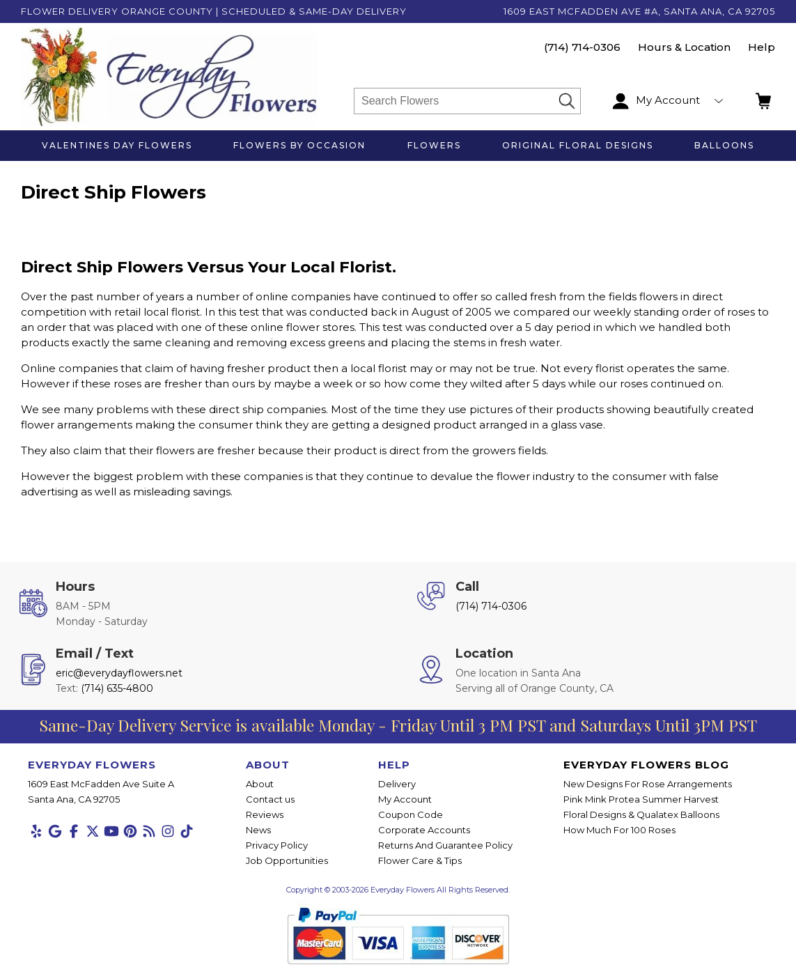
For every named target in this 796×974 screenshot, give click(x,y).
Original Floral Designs (577, 145)
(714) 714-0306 (582, 47)
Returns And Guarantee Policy (445, 845)
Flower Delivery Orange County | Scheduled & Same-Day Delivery (214, 11)
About (260, 783)
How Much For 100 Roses (619, 829)
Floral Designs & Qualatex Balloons (641, 814)
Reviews (264, 814)
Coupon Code (410, 814)
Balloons (724, 145)
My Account (405, 799)
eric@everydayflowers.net (119, 673)
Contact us (270, 799)
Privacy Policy (277, 845)
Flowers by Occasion (299, 145)
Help (761, 47)
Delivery (397, 783)
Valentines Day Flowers (117, 145)
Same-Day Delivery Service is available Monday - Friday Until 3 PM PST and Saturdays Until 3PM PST (398, 725)
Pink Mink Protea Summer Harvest (641, 799)
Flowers (434, 145)
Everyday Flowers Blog (646, 764)
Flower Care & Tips (420, 860)
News (258, 829)
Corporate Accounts (424, 829)
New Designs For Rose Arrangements (647, 783)
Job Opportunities (287, 860)
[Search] (455, 101)
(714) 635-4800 (117, 688)
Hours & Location (684, 47)
